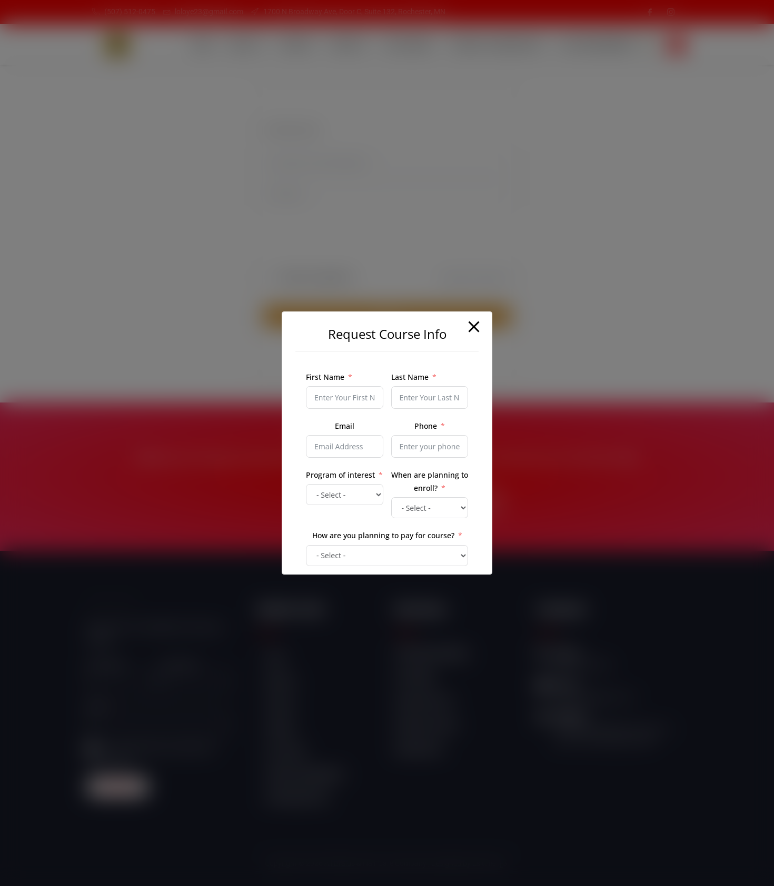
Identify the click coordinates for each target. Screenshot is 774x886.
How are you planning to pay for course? (383, 535)
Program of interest (340, 475)
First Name (325, 377)
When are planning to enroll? (429, 481)
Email (344, 426)
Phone (425, 426)
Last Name (410, 377)
